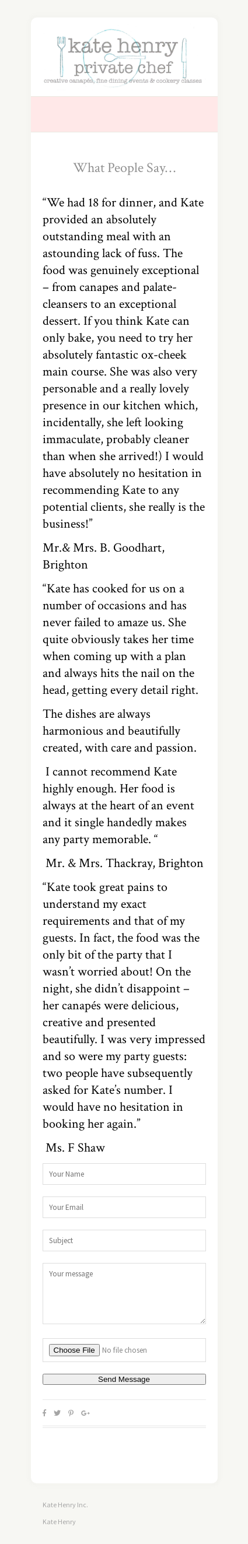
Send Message (124, 1379)
